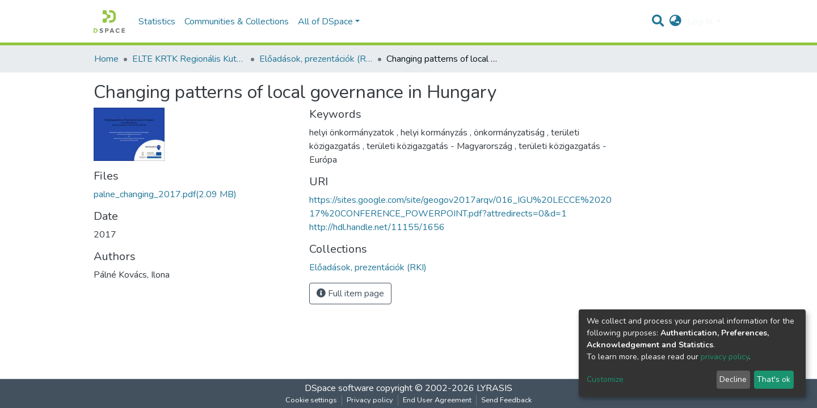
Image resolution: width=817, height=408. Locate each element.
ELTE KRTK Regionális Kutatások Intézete (189, 59)
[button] (675, 21)
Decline (733, 379)
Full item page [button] (350, 293)
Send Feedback (506, 400)
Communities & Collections (236, 21)
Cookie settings (311, 400)
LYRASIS (494, 388)
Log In (701, 21)
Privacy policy (370, 400)
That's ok (773, 379)
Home (106, 59)
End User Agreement (437, 400)
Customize (605, 379)
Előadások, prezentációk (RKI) (316, 59)
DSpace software (339, 388)
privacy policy (725, 356)
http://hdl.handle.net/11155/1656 (377, 227)
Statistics (156, 21)
